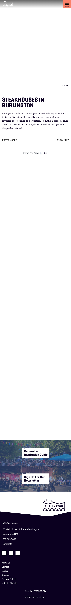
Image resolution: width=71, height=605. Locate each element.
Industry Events (9, 583)
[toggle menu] (67, 4)
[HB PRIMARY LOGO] (8, 3)
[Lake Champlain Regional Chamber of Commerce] (54, 504)
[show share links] (64, 85)
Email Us (7, 543)
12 (41, 152)
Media (5, 570)
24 (45, 152)
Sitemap (6, 574)
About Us (6, 562)
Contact (5, 566)
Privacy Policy (9, 579)
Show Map (63, 140)
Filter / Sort (9, 140)
